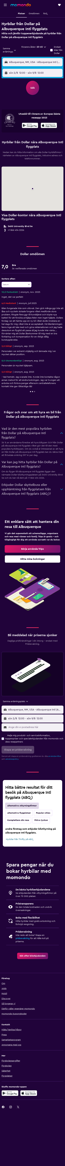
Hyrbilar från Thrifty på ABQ (19, 839)
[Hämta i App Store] (49, 126)
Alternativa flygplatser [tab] (19, 813)
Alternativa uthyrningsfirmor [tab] (22, 806)
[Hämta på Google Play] (30, 126)
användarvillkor (54, 756)
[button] (5, 4)
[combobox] (10, 50)
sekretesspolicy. (12, 759)
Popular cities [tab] (43, 813)
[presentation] (49, 125)
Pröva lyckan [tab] (41, 820)
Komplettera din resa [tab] (18, 820)
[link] (32, 549)
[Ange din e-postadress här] (35, 727)
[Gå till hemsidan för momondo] (21, 4)
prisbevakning (23, 938)
